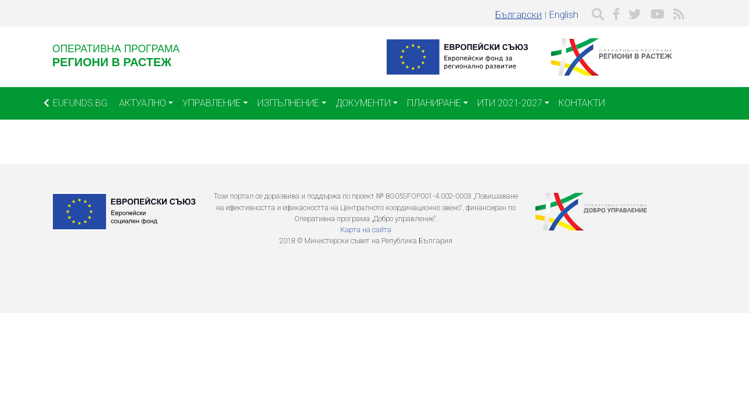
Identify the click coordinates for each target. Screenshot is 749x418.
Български (518, 14)
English (563, 14)
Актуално (142, 103)
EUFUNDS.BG (75, 103)
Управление (211, 103)
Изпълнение (288, 103)
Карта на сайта (365, 229)
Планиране (434, 103)
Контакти (582, 103)
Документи (363, 103)
